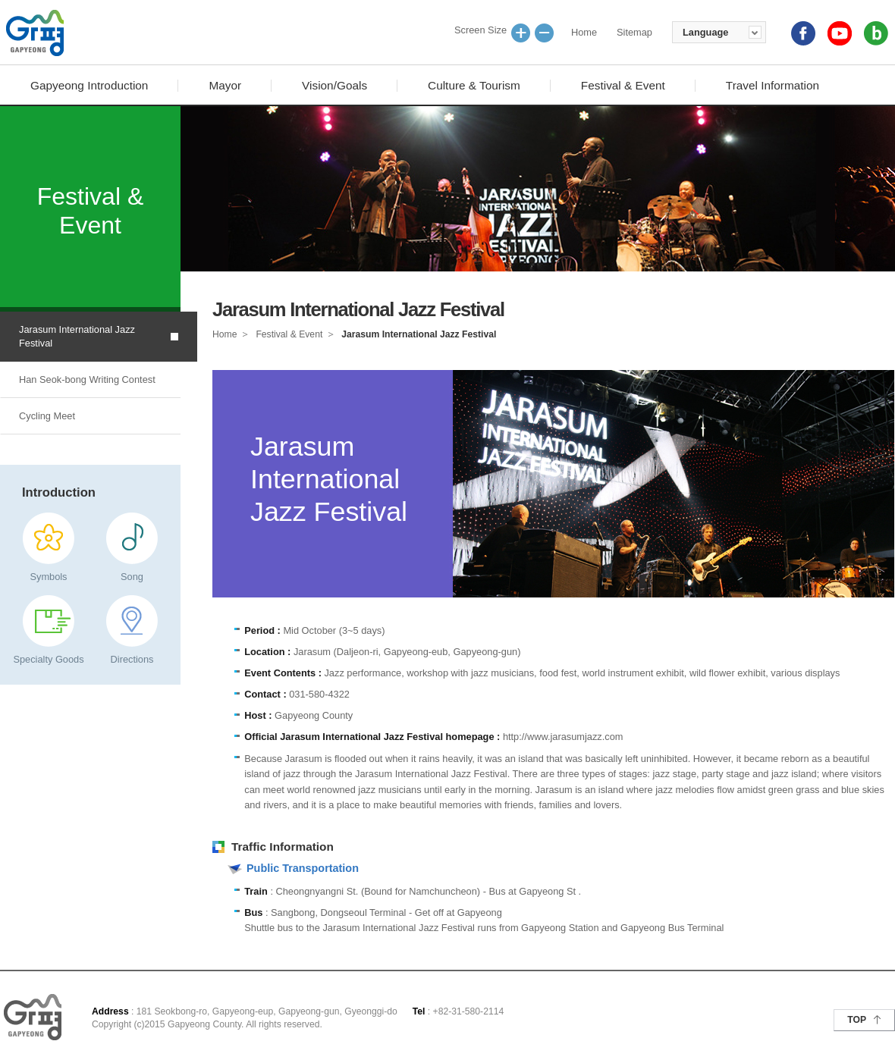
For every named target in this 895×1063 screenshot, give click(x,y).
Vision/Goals (334, 85)
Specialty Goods (48, 659)
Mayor (225, 85)
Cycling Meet (47, 416)
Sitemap (634, 32)
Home (584, 32)
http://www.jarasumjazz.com (563, 736)
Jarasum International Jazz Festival (77, 336)
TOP (856, 1019)
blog (876, 33)
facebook (803, 33)
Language (705, 32)
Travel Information (772, 85)
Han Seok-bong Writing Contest (87, 379)
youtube (839, 33)
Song (132, 576)
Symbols (48, 576)
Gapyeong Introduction (89, 85)
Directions (132, 659)
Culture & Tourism (474, 85)
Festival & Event (623, 85)
